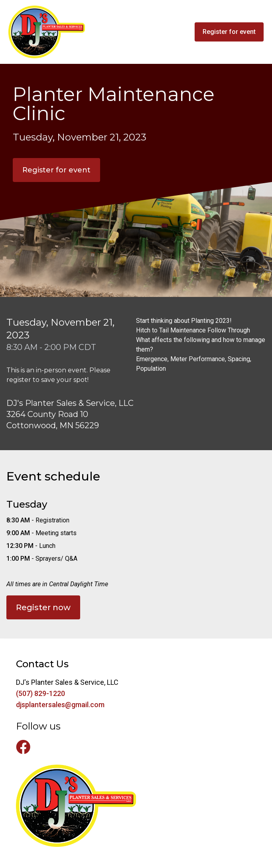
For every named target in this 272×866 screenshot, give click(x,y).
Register (229, 32)
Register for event (56, 170)
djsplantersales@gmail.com (60, 704)
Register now (43, 607)
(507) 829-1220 (40, 693)
